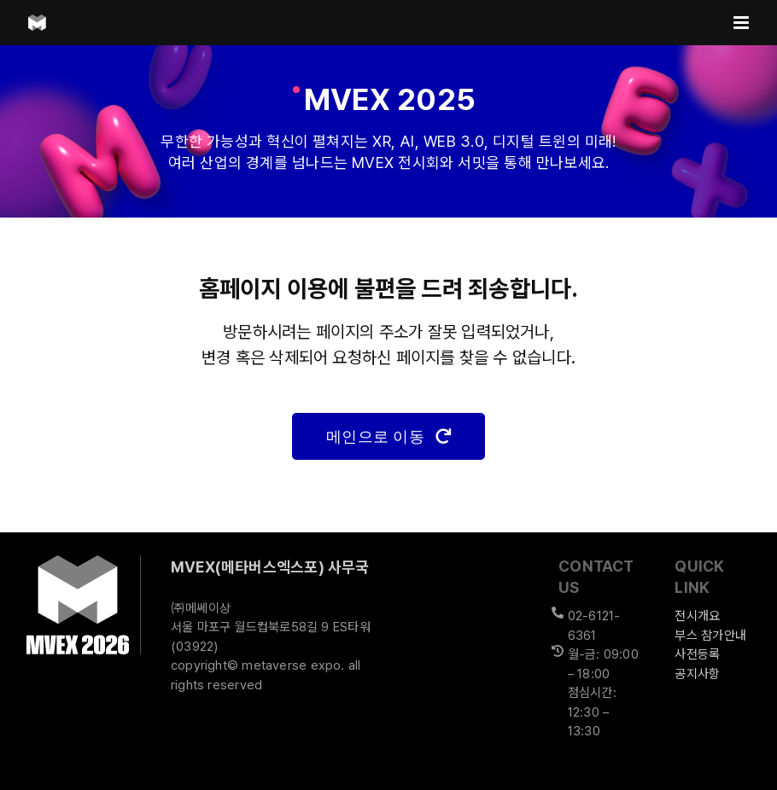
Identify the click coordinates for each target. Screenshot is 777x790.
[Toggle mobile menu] (742, 23)
